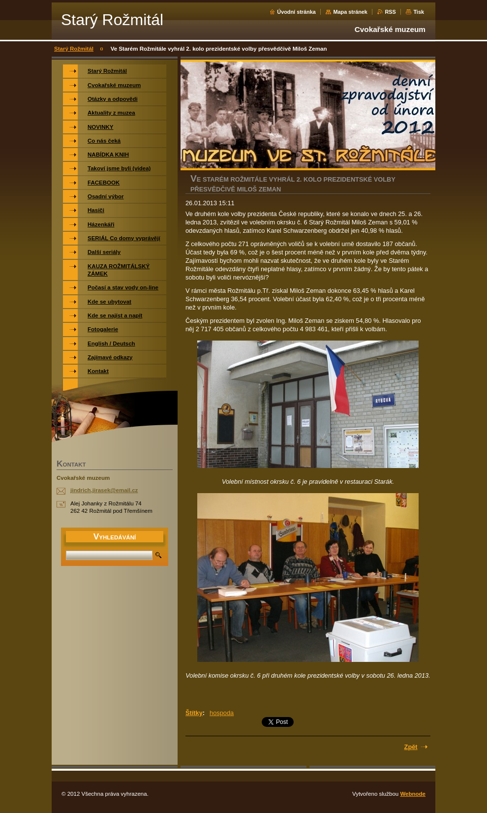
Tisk (418, 12)
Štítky (194, 713)
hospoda (222, 713)
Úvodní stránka (296, 12)
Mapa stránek (350, 12)
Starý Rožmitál (73, 49)
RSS (390, 12)
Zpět (411, 746)
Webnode (413, 794)
